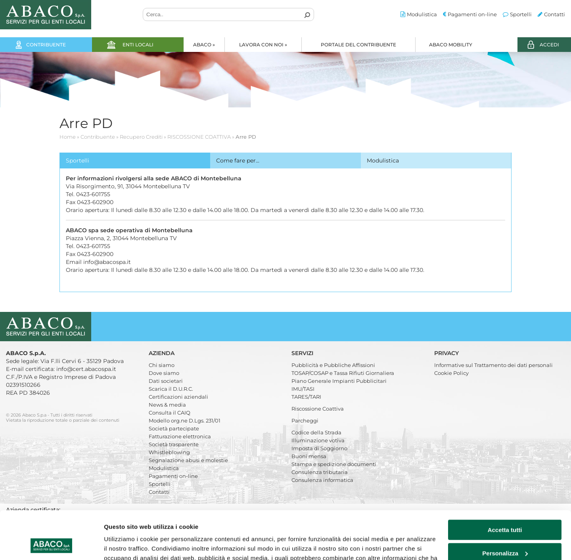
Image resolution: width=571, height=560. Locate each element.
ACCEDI (549, 45)
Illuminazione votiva (318, 440)
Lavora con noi (263, 45)
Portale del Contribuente (358, 45)
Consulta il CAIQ (169, 412)
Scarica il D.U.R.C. (171, 389)
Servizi (303, 353)
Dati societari (166, 381)
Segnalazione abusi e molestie (188, 460)
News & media (167, 404)
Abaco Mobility (450, 45)
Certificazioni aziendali (178, 397)
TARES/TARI (306, 397)
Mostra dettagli (125, 544)
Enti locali (138, 45)
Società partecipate (174, 428)
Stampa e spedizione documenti (333, 464)
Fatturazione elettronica (180, 436)
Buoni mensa (308, 456)
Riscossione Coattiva (317, 408)
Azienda (162, 353)
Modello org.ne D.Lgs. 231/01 (184, 420)
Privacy (447, 353)
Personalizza (505, 508)
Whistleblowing (169, 452)
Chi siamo (161, 365)
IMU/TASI (302, 389)
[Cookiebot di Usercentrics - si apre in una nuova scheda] (51, 544)
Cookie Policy (451, 373)
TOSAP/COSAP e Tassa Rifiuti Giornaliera (342, 373)
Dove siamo (164, 373)
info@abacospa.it (107, 262)
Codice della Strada (316, 432)
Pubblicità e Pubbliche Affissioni (333, 365)
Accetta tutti (505, 485)
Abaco (204, 45)
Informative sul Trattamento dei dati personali (493, 365)
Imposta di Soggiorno (319, 448)
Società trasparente (174, 444)
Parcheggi (304, 420)
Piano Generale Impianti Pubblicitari (339, 381)
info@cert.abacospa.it (86, 369)
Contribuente (46, 45)
